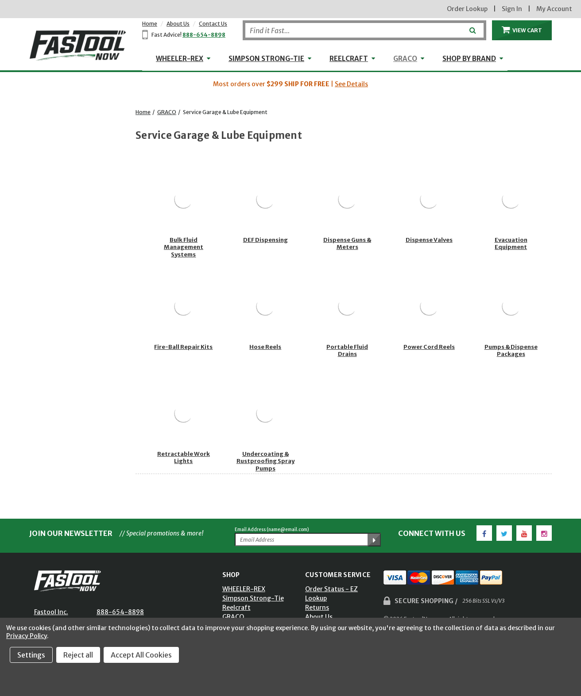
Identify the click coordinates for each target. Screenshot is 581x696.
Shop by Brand (469, 58)
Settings (31, 654)
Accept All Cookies (141, 654)
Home (149, 23)
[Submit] (472, 27)
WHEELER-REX (179, 58)
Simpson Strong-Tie (266, 58)
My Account (554, 9)
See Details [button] (351, 84)
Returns (317, 608)
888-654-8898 (203, 34)
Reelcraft (348, 58)
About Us (178, 23)
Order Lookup (467, 9)
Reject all (78, 654)
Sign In (512, 9)
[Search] (364, 30)
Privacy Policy (26, 636)
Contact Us (213, 23)
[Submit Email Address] (374, 540)
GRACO (405, 58)
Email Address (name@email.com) (272, 529)
